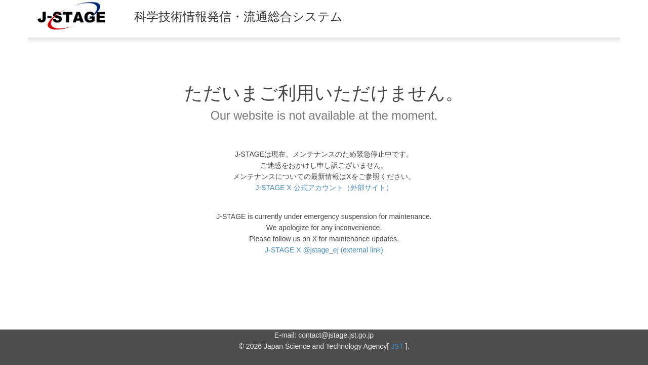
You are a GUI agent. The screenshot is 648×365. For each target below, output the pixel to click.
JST (397, 346)
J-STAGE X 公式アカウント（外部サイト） (323, 188)
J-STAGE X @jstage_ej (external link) (324, 250)
